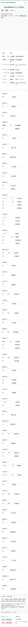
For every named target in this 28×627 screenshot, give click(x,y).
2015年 (23, 601)
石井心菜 (12, 64)
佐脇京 (11, 79)
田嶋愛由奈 (13, 532)
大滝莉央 (19, 205)
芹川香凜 (14, 379)
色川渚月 (14, 166)
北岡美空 (14, 392)
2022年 (24, 599)
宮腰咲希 (13, 275)
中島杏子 (17, 243)
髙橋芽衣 (17, 128)
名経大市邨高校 (19, 56)
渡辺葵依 (12, 69)
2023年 (20, 599)
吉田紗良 (16, 253)
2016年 (19, 601)
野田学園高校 (18, 73)
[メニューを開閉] (25, 2)
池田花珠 (16, 452)
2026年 (7, 599)
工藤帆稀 (13, 106)
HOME (2, 612)
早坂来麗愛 (18, 125)
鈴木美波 (16, 332)
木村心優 (14, 322)
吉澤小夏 (14, 370)
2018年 (11, 601)
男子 (3, 10)
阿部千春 (16, 494)
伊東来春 (13, 522)
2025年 (11, 599)
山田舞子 (16, 313)
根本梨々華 (13, 157)
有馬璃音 (12, 82)
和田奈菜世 (18, 240)
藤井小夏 (13, 415)
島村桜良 (19, 208)
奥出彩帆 (16, 294)
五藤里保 (16, 456)
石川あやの (13, 185)
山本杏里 (13, 176)
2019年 (7, 601)
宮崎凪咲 (17, 348)
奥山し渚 (13, 147)
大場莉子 (14, 97)
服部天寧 (16, 357)
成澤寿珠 (14, 383)
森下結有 (16, 361)
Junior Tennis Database (8, 2)
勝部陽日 (13, 443)
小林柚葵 (16, 256)
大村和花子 (13, 116)
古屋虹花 (13, 284)
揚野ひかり (13, 579)
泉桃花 (14, 138)
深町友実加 (13, 570)
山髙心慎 (13, 541)
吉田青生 (13, 189)
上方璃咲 (12, 73)
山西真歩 (14, 484)
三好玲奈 (14, 303)
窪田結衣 (16, 503)
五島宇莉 (17, 405)
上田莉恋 (12, 76)
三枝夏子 (19, 201)
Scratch (17, 69)
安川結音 (17, 221)
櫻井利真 (16, 433)
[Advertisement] (14, 34)
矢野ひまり (13, 424)
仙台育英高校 (18, 59)
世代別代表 (18, 619)
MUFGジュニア (8, 612)
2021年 (3, 601)
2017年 (15, 601)
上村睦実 (12, 56)
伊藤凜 (17, 237)
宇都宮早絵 (13, 589)
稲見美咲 (17, 224)
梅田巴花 (13, 551)
